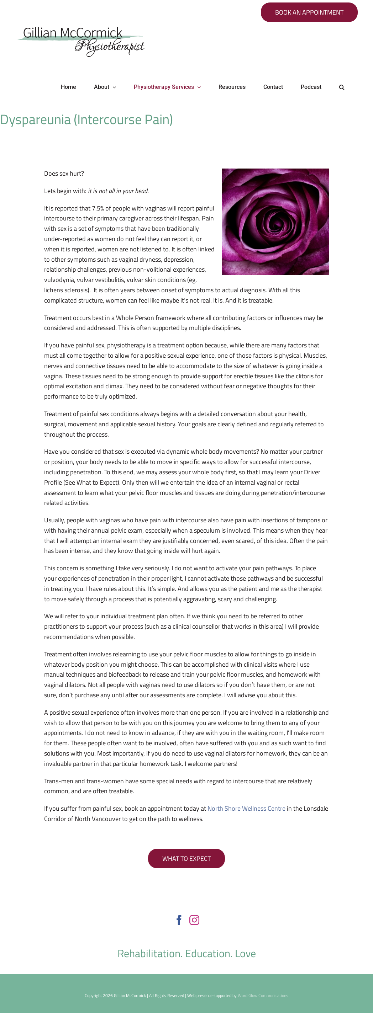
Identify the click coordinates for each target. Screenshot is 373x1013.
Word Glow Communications (263, 995)
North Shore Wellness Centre (246, 808)
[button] (342, 87)
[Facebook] (179, 920)
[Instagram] (194, 920)
